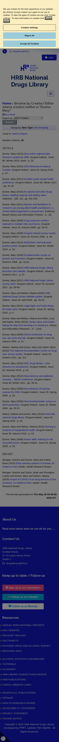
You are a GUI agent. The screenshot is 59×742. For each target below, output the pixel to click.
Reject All (29, 35)
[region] (29, 24)
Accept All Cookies (29, 44)
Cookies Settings (29, 27)
